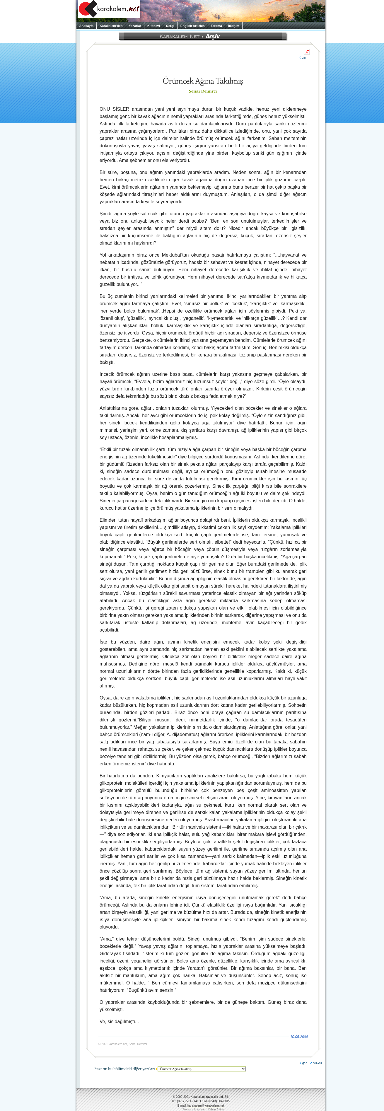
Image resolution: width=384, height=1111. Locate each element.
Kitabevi (153, 26)
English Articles (192, 26)
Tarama (216, 26)
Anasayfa (86, 26)
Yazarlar (135, 26)
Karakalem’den (111, 26)
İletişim (233, 26)
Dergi (170, 26)
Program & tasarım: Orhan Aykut (203, 1109)
